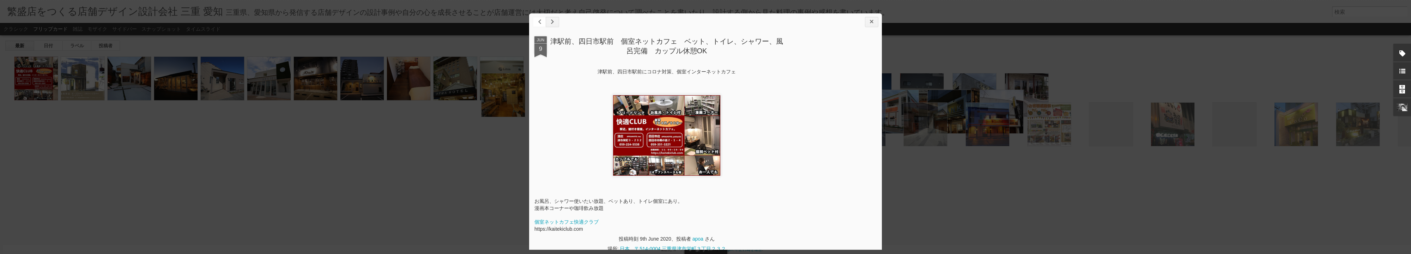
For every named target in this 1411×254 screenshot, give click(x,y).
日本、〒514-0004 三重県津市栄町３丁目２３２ (673, 249)
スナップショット (161, 29)
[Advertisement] (838, 147)
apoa (697, 239)
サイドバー (124, 29)
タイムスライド (203, 29)
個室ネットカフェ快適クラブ (566, 222)
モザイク (97, 29)
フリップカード (50, 29)
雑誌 (78, 29)
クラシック (16, 29)
